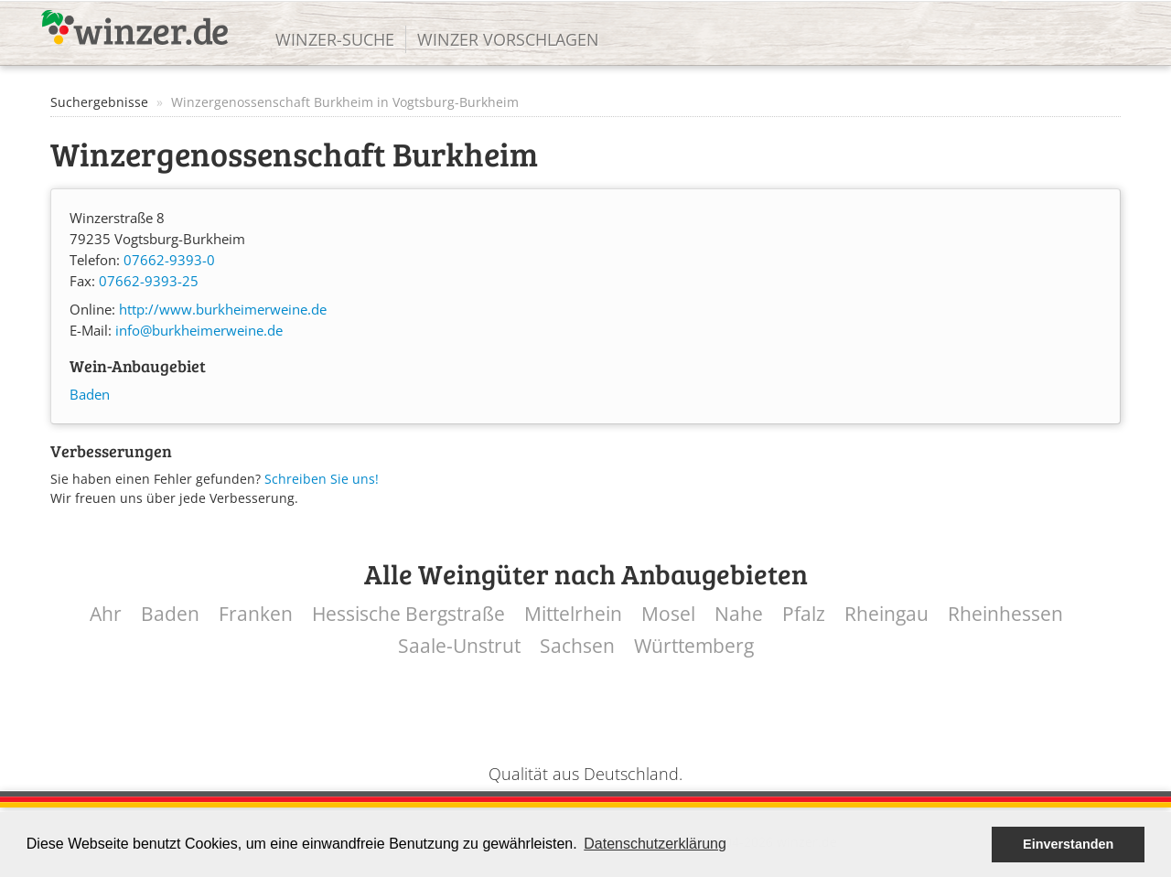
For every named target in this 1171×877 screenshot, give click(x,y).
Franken (256, 614)
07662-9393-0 (169, 260)
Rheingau (886, 614)
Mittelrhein (573, 614)
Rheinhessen (1005, 614)
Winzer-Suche (334, 39)
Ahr (106, 614)
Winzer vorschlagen (508, 39)
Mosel (668, 614)
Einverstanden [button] (1068, 844)
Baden (90, 394)
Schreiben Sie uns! (321, 478)
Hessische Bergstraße (408, 614)
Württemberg (694, 646)
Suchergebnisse (99, 102)
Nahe (738, 614)
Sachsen (577, 646)
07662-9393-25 (149, 281)
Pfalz (803, 614)
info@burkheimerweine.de (199, 330)
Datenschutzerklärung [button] (655, 843)
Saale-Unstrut (459, 646)
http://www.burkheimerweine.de (223, 309)
